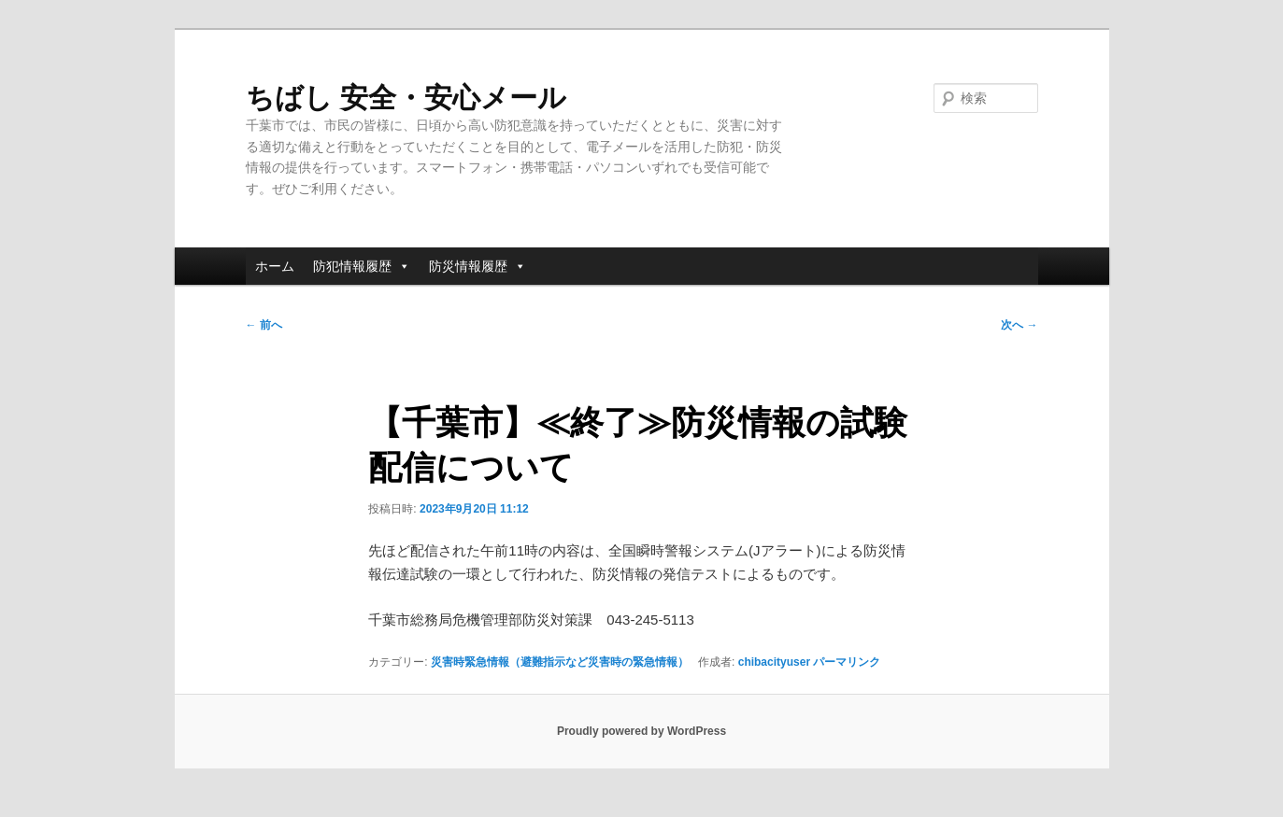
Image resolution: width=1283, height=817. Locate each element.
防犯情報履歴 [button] (361, 266)
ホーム (274, 266)
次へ (1019, 324)
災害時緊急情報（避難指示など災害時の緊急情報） (560, 662)
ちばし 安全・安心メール (406, 97)
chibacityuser (774, 662)
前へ (264, 324)
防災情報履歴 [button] (477, 266)
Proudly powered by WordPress (641, 731)
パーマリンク (846, 662)
